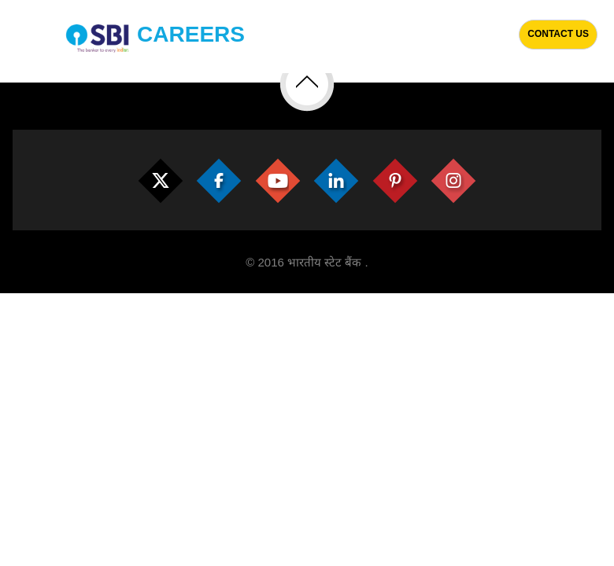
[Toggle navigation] (21, 36)
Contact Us (558, 33)
